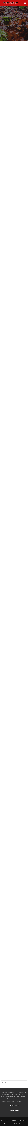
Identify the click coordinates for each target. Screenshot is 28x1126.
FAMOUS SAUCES (14, 1106)
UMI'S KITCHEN (14, 1110)
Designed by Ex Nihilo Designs (9, 1123)
